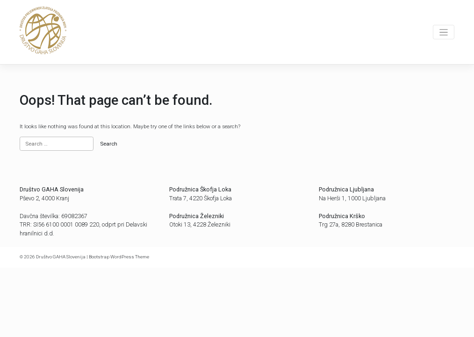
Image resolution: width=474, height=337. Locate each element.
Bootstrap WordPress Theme (119, 256)
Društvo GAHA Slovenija (61, 256)
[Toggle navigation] (443, 32)
